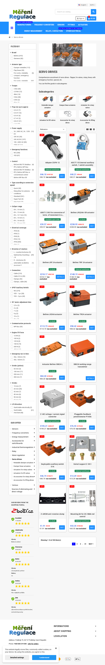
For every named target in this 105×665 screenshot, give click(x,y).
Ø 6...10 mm (19, 209)
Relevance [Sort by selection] (44, 129)
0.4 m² (18, 113)
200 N (17, 346)
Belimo (18, 56)
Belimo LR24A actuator (52, 314)
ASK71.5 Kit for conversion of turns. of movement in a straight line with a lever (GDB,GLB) (52, 214)
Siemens (19, 58)
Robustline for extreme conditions (24, 192)
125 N (17, 341)
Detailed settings (17, 658)
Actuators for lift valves (48, 120)
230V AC (18, 145)
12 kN (17, 335)
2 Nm (17, 89)
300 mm (18, 377)
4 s (16, 308)
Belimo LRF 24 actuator (52, 262)
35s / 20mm (20, 357)
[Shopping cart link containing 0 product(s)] (91, 18)
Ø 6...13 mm (19, 218)
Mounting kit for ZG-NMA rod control (82, 515)
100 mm (18, 371)
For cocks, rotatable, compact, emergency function (24, 75)
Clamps (18, 279)
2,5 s (17, 305)
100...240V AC (20, 142)
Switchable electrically (23, 407)
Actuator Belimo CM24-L (52, 364)
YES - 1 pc (19, 293)
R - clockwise (20, 260)
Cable (18, 273)
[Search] (75, 11)
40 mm (17, 394)
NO (17, 152)
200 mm (18, 374)
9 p (16, 313)
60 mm (17, 369)
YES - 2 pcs (19, 296)
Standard (19, 196)
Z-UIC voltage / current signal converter (52, 415)
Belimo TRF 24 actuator (82, 262)
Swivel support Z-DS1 (83, 464)
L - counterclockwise (22, 252)
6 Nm (17, 100)
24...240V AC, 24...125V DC (24, 132)
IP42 (17, 239)
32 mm (17, 391)
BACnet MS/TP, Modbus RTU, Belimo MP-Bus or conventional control (24, 172)
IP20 (17, 231)
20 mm (18, 389)
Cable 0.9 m (20, 276)
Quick (18, 188)
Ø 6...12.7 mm (20, 215)
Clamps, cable (20, 281)
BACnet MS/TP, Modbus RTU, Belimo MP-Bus (24, 165)
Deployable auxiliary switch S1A (52, 465)
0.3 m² (17, 110)
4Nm (17, 94)
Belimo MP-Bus (20, 177)
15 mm (17, 386)
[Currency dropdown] (92, 5)
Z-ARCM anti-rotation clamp (52, 514)
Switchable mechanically (24, 411)
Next (91, 544)
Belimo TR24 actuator (83, 314)
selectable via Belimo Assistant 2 (24, 264)
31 (85, 544)
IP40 (17, 236)
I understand (44, 658)
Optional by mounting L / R (24, 256)
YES (17, 155)
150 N (18, 344)
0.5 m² (17, 115)
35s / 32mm (19, 360)
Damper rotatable (22, 67)
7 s (16, 311)
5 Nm (17, 97)
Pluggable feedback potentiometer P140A (82, 415)
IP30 (17, 233)
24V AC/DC (20, 139)
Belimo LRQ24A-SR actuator (82, 212)
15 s (17, 316)
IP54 (18, 242)
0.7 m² (17, 118)
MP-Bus (18, 326)
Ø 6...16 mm (19, 220)
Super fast (19, 199)
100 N (17, 338)
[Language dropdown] (82, 5)
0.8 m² (18, 121)
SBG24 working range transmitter (82, 365)
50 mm (17, 397)
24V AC (18, 136)
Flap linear (19, 70)
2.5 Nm (18, 91)
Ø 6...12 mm (19, 212)
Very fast (19, 202)
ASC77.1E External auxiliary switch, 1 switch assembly (82, 164)
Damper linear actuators (67, 105)
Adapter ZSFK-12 (52, 163)
